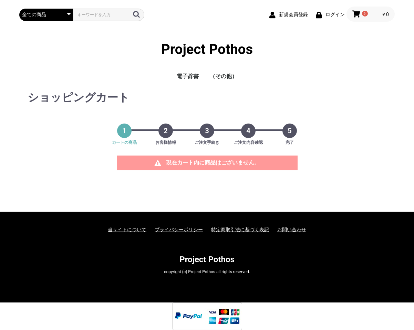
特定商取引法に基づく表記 (240, 229)
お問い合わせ (291, 229)
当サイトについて (127, 229)
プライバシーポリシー (179, 229)
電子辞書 (188, 76)
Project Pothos (207, 49)
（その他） (223, 76)
